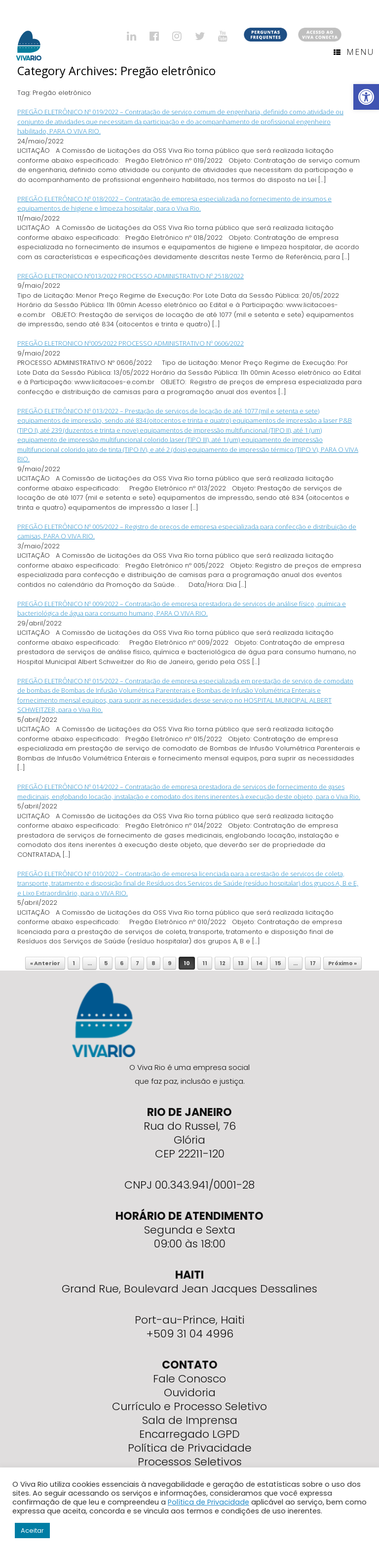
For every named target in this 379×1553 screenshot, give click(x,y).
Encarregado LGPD (189, 1434)
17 (313, 963)
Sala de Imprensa (189, 1420)
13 (241, 963)
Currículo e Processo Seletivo (189, 1406)
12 (223, 963)
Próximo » (342, 963)
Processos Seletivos (190, 1461)
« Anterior (45, 963)
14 (259, 963)
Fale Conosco (189, 1378)
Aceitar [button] (32, 1530)
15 (278, 963)
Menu (354, 51)
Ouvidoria (190, 1392)
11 (204, 963)
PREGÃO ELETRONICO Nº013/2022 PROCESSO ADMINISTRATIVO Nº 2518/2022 (130, 275)
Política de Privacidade (190, 1448)
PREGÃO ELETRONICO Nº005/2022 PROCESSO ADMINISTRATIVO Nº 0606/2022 (130, 343)
